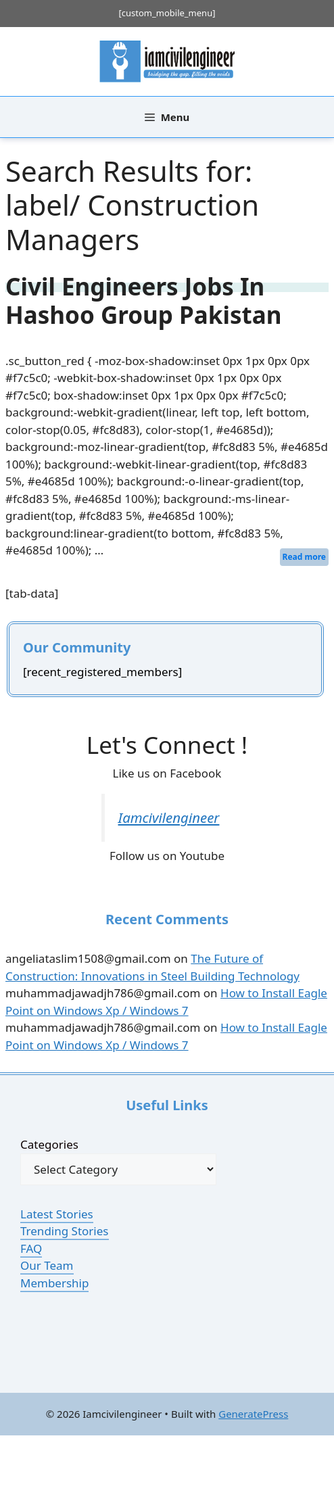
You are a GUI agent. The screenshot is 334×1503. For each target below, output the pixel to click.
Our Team (47, 1265)
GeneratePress (253, 1414)
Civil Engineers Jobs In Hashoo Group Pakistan (143, 300)
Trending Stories (64, 1231)
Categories (49, 1144)
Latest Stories (56, 1214)
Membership (54, 1283)
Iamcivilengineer (169, 817)
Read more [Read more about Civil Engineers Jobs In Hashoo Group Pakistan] (304, 557)
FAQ (31, 1248)
